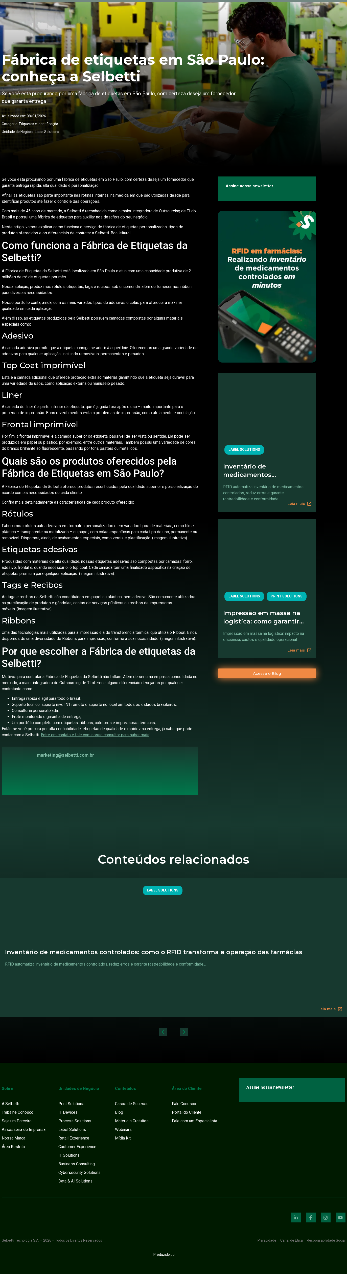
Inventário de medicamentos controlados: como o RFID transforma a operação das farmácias (266, 471)
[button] (161, 1032)
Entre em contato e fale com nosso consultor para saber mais (95, 734)
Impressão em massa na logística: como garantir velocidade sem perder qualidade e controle (261, 617)
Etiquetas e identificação (38, 124)
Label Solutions (47, 132)
